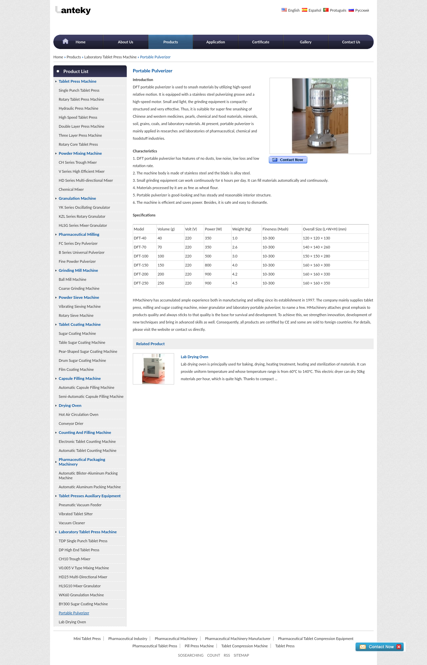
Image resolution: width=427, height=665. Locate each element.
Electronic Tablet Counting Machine (87, 441)
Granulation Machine (77, 198)
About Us (125, 42)
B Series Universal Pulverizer (81, 252)
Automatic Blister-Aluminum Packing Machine (88, 475)
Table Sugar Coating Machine (82, 342)
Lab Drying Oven (72, 622)
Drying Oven (70, 405)
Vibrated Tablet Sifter (76, 514)
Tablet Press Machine (77, 81)
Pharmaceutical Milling (79, 234)
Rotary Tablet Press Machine (81, 99)
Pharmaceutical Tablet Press (154, 646)
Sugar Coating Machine (77, 333)
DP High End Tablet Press (79, 550)
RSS (227, 655)
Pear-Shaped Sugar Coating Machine (88, 351)
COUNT (213, 655)
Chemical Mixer (71, 189)
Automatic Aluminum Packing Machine (90, 487)
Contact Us (351, 42)
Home (81, 42)
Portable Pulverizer (74, 613)
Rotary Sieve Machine (76, 315)
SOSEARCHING (190, 655)
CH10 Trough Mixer (74, 559)
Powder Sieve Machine (79, 297)
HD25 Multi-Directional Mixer (83, 577)
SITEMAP (241, 655)
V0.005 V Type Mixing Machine (84, 568)
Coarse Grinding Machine (79, 288)
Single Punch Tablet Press (79, 90)
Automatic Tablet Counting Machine (87, 450)
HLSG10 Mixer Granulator (80, 586)
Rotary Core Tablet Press (78, 144)
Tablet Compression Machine (245, 646)
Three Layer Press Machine (80, 135)
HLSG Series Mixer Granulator (83, 225)
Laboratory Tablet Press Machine (110, 57)
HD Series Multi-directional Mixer (86, 180)
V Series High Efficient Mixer (82, 171)
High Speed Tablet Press (78, 117)
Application (215, 42)
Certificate (261, 42)
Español (315, 10)
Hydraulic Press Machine (78, 108)
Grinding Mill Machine (78, 270)
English (294, 10)
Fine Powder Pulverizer (77, 261)
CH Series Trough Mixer (78, 162)
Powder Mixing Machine (80, 153)
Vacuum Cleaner (72, 523)
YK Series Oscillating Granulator (84, 207)
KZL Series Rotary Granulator (82, 216)
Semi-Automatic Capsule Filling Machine (91, 396)
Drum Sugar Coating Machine (82, 360)
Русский (362, 10)
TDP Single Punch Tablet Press (83, 541)
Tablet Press (285, 646)
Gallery (306, 42)
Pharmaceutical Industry (127, 638)
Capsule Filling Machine (80, 378)
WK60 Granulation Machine (81, 595)
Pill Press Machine (199, 646)
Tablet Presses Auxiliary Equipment (90, 495)
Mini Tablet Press (87, 638)
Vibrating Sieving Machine (80, 306)
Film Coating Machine (76, 369)
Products (170, 42)
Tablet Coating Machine (80, 324)
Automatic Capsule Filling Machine (86, 387)
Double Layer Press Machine (81, 126)
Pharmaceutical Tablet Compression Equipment (315, 638)
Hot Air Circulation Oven (78, 414)
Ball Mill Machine (72, 279)
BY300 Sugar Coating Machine (83, 604)
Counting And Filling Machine (85, 432)
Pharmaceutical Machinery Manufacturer (237, 638)
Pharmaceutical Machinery (176, 638)
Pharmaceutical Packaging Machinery (82, 462)
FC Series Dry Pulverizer (78, 243)
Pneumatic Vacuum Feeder (80, 505)
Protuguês (338, 10)
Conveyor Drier (71, 423)
